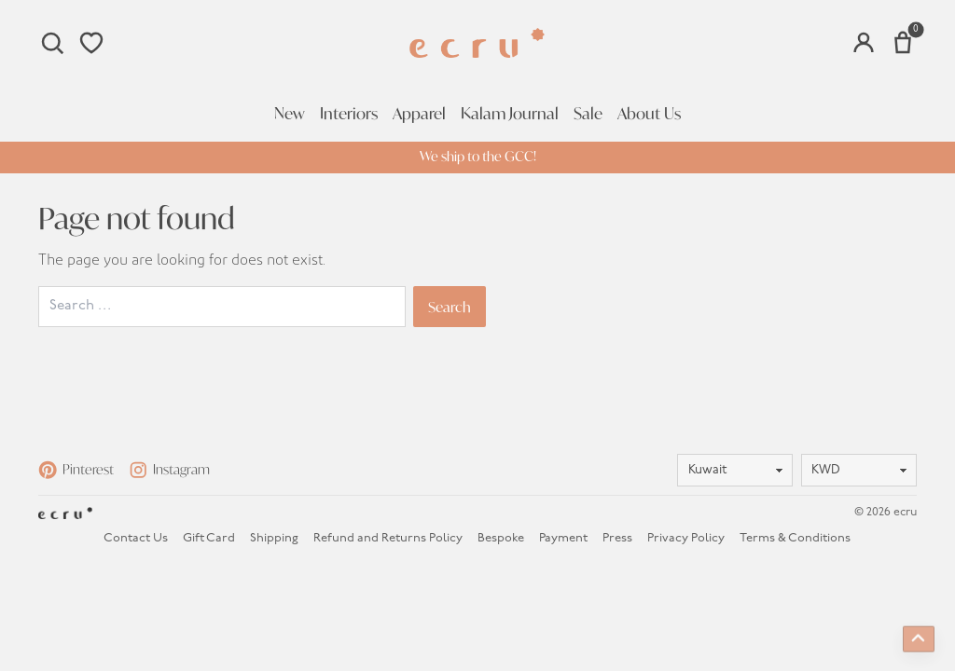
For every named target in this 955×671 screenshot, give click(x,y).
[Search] (52, 43)
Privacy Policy (686, 538)
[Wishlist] (91, 43)
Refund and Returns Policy (388, 538)
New (289, 113)
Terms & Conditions (795, 538)
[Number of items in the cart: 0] (903, 43)
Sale (588, 113)
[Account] (864, 43)
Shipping (274, 538)
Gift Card (209, 538)
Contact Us (136, 538)
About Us (649, 113)
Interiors (349, 113)
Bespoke (501, 538)
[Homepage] (477, 43)
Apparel (419, 113)
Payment (563, 538)
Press (617, 538)
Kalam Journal (510, 113)
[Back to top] (918, 637)
